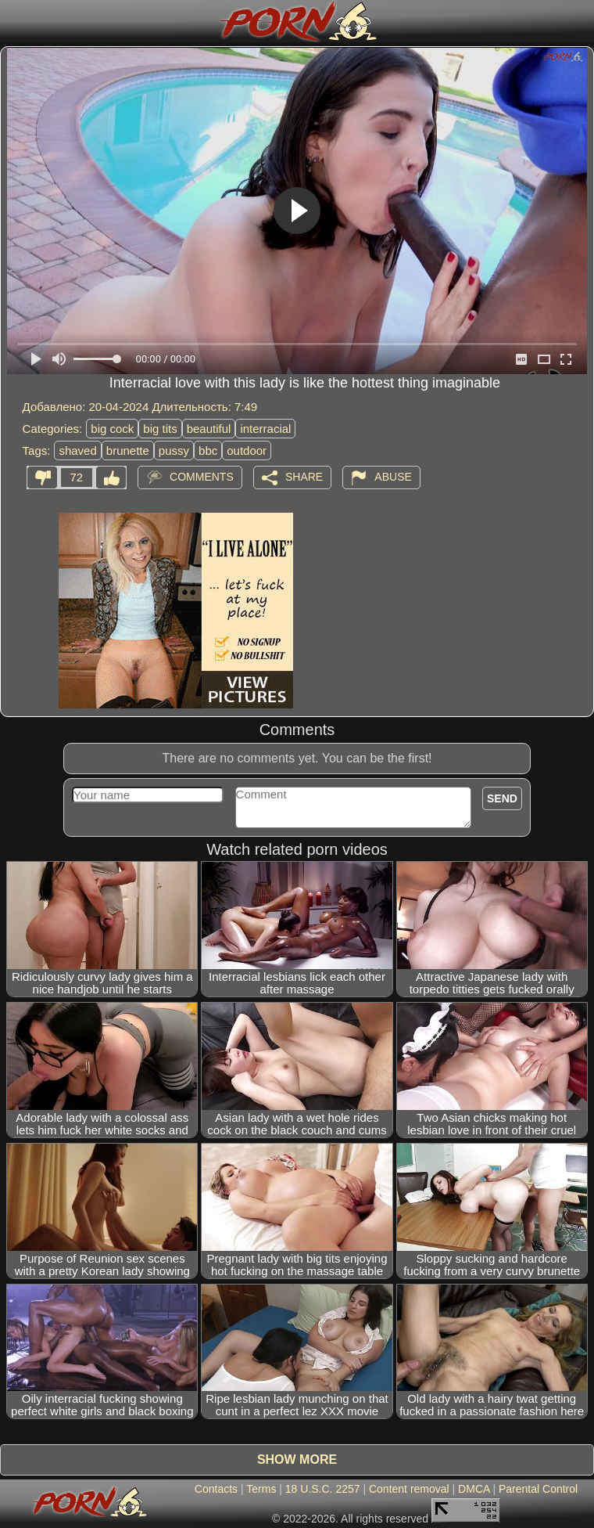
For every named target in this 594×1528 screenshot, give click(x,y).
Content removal (409, 1489)
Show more (297, 1459)
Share (304, 476)
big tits (160, 428)
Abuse (392, 476)
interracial (265, 428)
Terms (261, 1489)
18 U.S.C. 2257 (322, 1489)
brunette (127, 450)
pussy (174, 450)
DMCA (473, 1489)
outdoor (247, 450)
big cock (112, 428)
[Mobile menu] (14, 21)
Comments (202, 476)
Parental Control (538, 1489)
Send (502, 798)
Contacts (216, 1489)
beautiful (209, 428)
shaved (77, 450)
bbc (208, 450)
